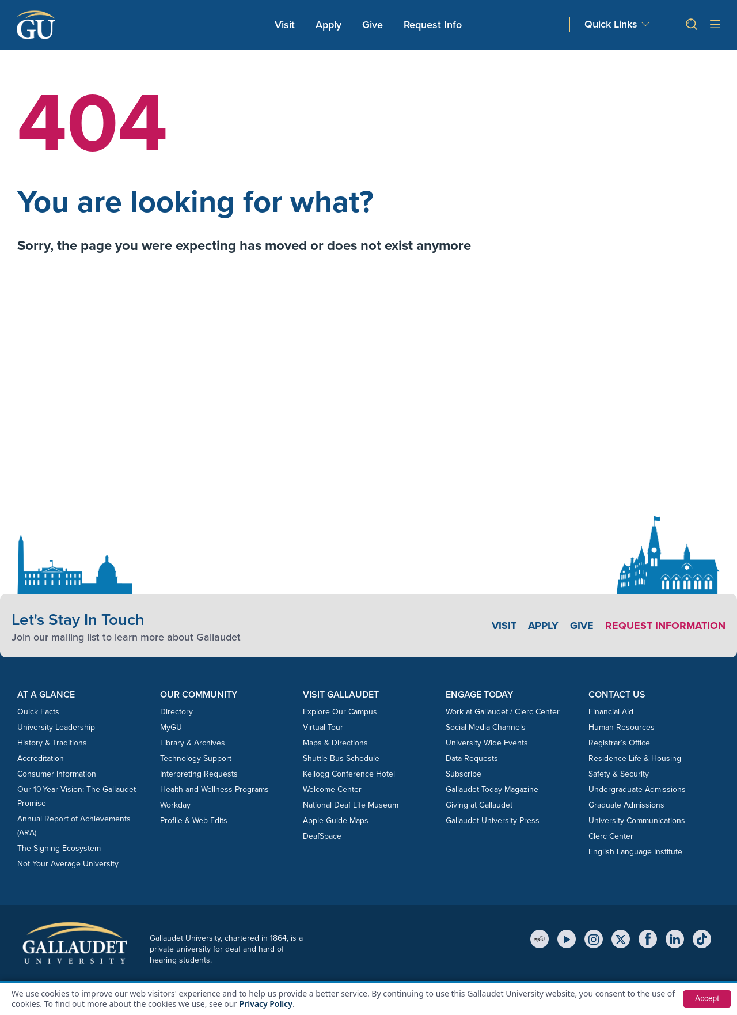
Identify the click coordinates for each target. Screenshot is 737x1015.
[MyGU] (539, 939)
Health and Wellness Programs (214, 789)
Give (372, 24)
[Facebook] (648, 939)
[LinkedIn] (675, 939)
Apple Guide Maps (335, 821)
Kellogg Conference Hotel (349, 774)
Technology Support (195, 758)
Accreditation (40, 758)
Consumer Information (56, 774)
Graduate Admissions (626, 805)
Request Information (665, 625)
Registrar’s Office (619, 743)
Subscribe (463, 774)
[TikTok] (702, 939)
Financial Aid (610, 712)
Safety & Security (618, 774)
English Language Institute (635, 852)
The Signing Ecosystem (59, 848)
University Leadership (56, 727)
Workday (175, 805)
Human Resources (621, 727)
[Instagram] (593, 939)
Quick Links (610, 24)
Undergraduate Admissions (637, 789)
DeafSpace (322, 836)
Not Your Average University (68, 864)
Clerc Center (610, 836)
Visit (285, 24)
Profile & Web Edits (193, 821)
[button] (687, 24)
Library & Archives (192, 743)
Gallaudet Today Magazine (492, 789)
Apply (330, 24)
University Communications (636, 821)
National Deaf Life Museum (350, 805)
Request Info (433, 24)
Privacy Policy (266, 1003)
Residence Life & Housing (634, 758)
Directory (176, 712)
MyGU (171, 727)
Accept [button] (706, 998)
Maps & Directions (335, 743)
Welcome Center (332, 789)
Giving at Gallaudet (479, 805)
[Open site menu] (715, 25)
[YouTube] (566, 939)
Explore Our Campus (340, 712)
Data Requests (472, 758)
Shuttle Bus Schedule (341, 758)
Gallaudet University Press (493, 821)
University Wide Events (487, 743)
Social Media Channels (486, 727)
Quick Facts (38, 712)
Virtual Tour (323, 727)
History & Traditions (52, 743)
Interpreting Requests (199, 774)
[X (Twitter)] (620, 939)
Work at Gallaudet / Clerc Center (503, 712)
